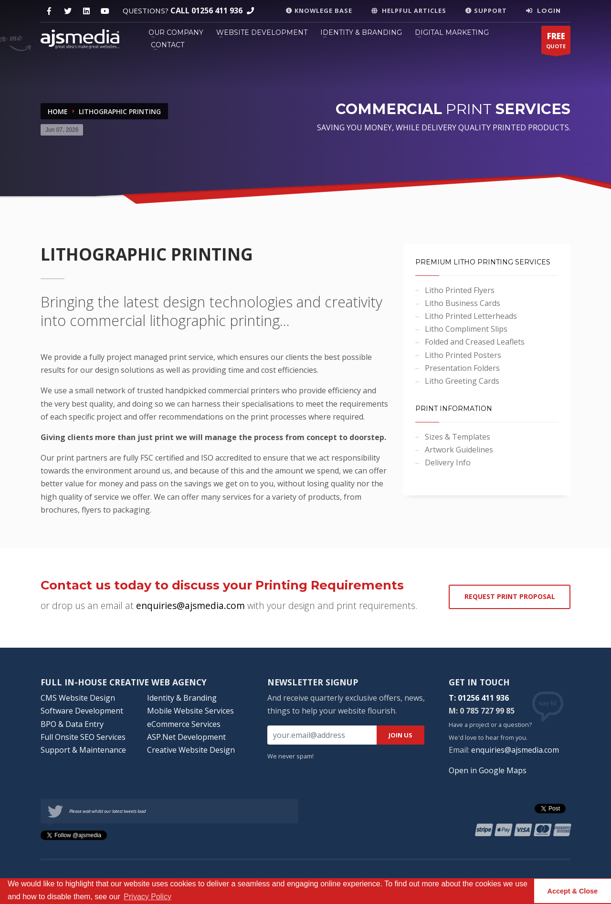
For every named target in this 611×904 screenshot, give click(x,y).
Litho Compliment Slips (466, 329)
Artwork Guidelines (459, 449)
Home (58, 111)
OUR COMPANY (175, 32)
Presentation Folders (462, 368)
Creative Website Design (191, 750)
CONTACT (167, 45)
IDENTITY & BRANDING (361, 32)
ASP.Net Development (186, 737)
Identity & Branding (182, 698)
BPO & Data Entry (72, 724)
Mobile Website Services (190, 710)
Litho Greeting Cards (462, 381)
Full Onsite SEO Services (83, 737)
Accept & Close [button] (573, 891)
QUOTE (555, 42)
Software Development (82, 710)
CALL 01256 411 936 (206, 10)
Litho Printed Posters (463, 355)
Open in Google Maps (488, 770)
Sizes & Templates (457, 436)
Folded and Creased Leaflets (475, 341)
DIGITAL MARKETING (452, 32)
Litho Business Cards (462, 303)
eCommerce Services (184, 724)
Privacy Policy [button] (147, 897)
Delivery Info (448, 462)
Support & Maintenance (83, 750)
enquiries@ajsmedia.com (515, 750)
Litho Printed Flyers (460, 290)
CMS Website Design (78, 698)
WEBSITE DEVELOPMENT (261, 32)
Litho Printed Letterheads (471, 316)
